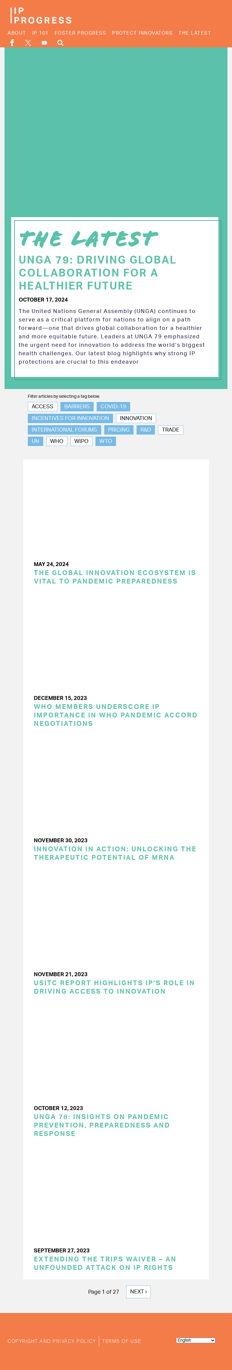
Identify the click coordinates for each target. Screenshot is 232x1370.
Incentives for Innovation (70, 418)
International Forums (64, 430)
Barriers (77, 407)
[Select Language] (195, 1340)
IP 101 (40, 33)
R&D (145, 430)
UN (35, 441)
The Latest (195, 33)
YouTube (44, 43)
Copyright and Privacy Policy (52, 1341)
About (17, 33)
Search (60, 42)
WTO (105, 441)
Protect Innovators (142, 33)
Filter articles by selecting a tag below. (64, 396)
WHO (56, 441)
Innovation (136, 418)
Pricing (119, 430)
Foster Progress (80, 33)
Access (42, 407)
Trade (170, 430)
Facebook (12, 42)
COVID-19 (113, 407)
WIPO (81, 441)
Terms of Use (121, 1341)
